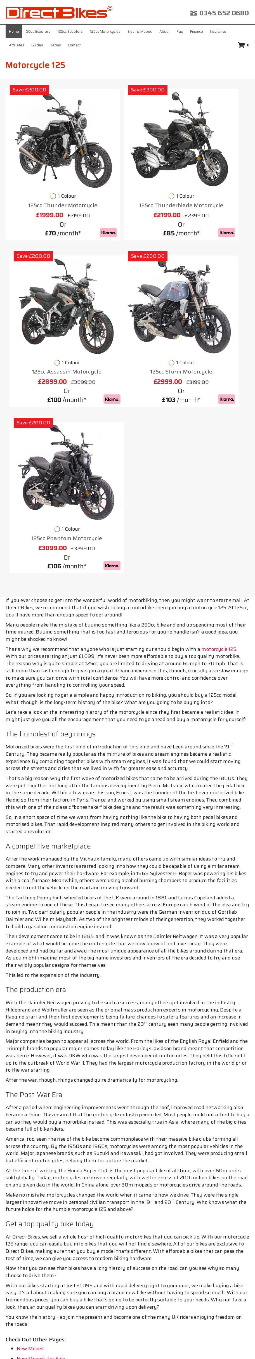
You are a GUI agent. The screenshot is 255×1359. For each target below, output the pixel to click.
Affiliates (16, 45)
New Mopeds (31, 1146)
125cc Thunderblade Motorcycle (127, 177)
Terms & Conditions (196, 1183)
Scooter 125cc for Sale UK (46, 1156)
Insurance (218, 31)
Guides (37, 45)
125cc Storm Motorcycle (45, 315)
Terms (55, 45)
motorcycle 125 (218, 426)
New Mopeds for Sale (41, 1136)
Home (14, 31)
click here (134, 1284)
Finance (196, 31)
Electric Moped (140, 31)
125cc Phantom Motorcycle (127, 315)
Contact (74, 45)
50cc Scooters (38, 31)
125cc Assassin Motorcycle (210, 173)
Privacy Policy (112, 1188)
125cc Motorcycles (105, 31)
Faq (180, 31)
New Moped (30, 1126)
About (164, 31)
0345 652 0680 (224, 13)
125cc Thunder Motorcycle (44, 173)
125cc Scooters (70, 31)
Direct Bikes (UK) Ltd (125, 1346)
